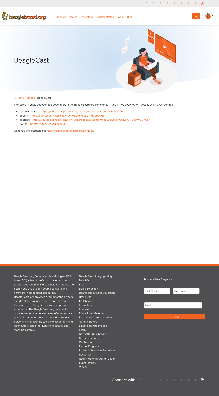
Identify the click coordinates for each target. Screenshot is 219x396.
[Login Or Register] (209, 16)
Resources (85, 354)
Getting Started (88, 321)
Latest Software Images (93, 326)
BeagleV (84, 280)
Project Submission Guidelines (97, 350)
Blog (130, 17)
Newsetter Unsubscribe (93, 334)
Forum (120, 17)
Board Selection (88, 288)
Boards (73, 17)
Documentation (104, 17)
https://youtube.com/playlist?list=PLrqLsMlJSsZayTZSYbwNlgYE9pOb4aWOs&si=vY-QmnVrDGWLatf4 (92, 120)
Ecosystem (86, 17)
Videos (30, 98)
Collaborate (86, 301)
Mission (61, 17)
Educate (84, 309)
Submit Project (87, 363)
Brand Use (85, 297)
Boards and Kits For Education (97, 293)
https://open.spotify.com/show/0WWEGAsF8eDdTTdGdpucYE (67, 115)
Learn (82, 330)
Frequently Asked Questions (96, 317)
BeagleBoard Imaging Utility (95, 276)
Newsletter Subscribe (92, 338)
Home (20, 98)
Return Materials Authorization (97, 358)
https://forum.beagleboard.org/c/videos (70, 131)
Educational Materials (92, 313)
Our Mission (86, 342)
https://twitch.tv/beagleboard (47, 124)
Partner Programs (89, 346)
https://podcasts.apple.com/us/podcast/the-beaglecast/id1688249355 (82, 111)
